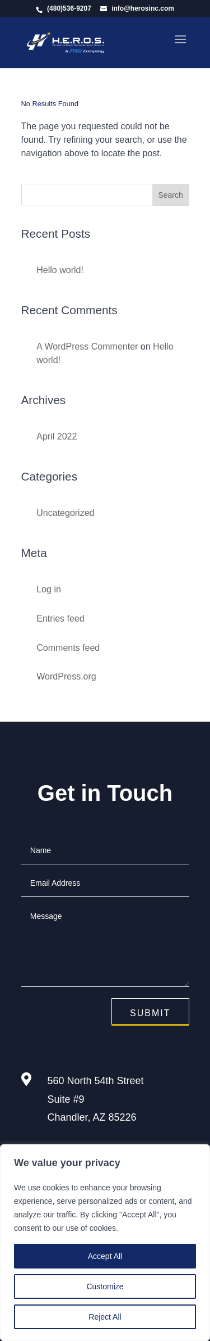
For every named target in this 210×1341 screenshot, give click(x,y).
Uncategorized (65, 513)
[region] (105, 1242)
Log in (48, 589)
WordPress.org (66, 676)
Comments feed (68, 648)
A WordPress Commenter (87, 346)
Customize (104, 1286)
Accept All (105, 1256)
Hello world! (59, 270)
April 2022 (56, 436)
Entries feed (60, 618)
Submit (150, 1013)
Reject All (104, 1316)
